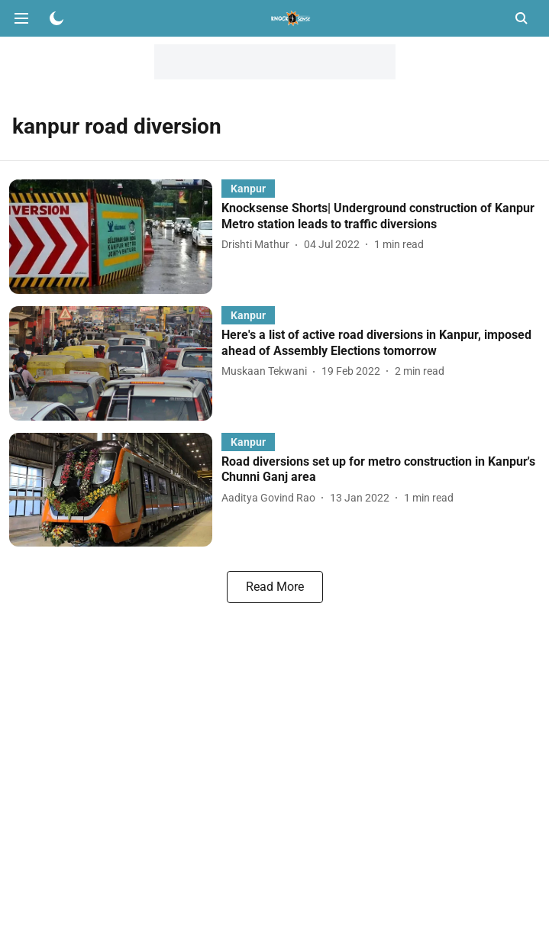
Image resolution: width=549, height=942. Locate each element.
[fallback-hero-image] (115, 236)
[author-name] (258, 245)
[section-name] (248, 188)
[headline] (380, 217)
